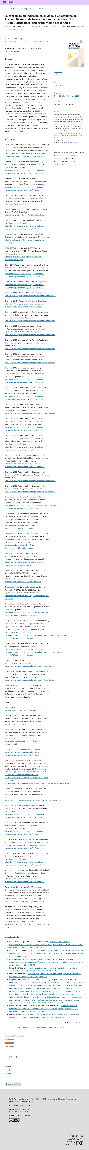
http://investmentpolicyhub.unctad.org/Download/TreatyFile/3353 (30, 680)
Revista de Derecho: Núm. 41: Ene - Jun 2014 (26, 1011)
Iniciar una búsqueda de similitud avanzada (34, 1027)
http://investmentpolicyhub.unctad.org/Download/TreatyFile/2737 (30, 481)
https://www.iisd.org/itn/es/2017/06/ (30, 901)
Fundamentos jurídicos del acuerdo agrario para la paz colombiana (54, 974)
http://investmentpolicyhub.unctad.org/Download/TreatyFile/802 (30, 335)
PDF (59, 74)
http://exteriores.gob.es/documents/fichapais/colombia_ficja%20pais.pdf (33, 800)
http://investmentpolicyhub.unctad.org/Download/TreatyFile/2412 (30, 666)
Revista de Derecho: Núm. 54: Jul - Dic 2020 (26, 947)
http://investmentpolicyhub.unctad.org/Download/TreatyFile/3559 (30, 296)
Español (8, 1073)
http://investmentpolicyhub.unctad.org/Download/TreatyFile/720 (30, 363)
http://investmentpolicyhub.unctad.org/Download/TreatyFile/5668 (30, 413)
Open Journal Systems (13, 1056)
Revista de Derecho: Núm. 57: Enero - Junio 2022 (28, 977)
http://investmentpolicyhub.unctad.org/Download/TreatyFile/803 (30, 321)
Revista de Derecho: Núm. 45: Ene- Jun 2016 (51, 971)
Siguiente (78, 1022)
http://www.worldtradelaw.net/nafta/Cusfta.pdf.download (27, 215)
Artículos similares (13, 937)
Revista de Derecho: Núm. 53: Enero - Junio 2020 (54, 994)
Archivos (14, 9)
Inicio (6, 9)
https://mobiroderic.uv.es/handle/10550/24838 (23, 710)
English (7, 1070)
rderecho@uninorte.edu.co (68, 142)
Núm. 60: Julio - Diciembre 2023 (30, 9)
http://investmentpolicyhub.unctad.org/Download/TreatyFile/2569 (30, 491)
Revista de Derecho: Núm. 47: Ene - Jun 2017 (46, 1003)
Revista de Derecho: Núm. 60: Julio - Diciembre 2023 (54, 988)
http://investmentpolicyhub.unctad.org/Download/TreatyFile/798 (30, 349)
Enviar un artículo (13, 1084)
